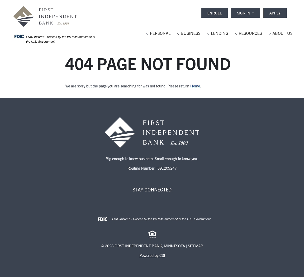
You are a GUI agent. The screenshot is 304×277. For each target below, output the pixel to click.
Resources (250, 33)
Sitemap (195, 245)
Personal (160, 33)
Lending (219, 33)
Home (195, 85)
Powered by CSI (152, 255)
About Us (282, 33)
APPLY (275, 12)
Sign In (244, 12)
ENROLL (214, 12)
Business (190, 33)
